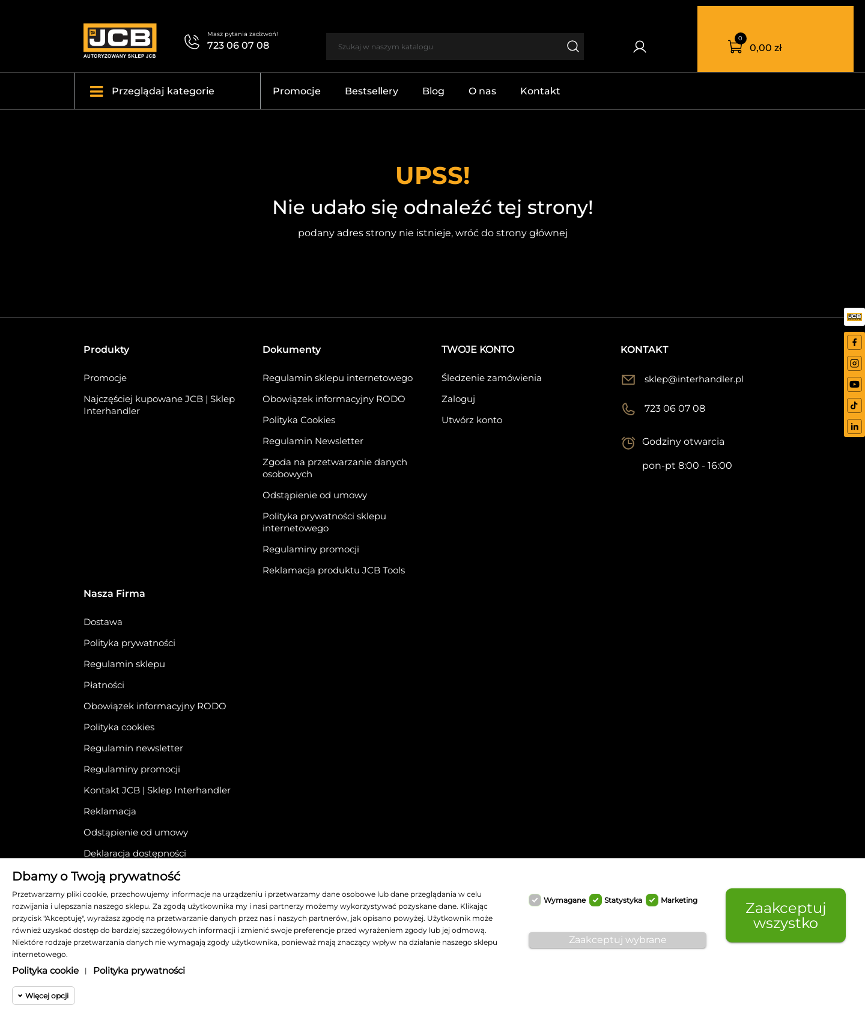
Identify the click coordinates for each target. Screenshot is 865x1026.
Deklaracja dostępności (134, 853)
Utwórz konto (472, 420)
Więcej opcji (46, 995)
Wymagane (565, 900)
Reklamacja (109, 811)
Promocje (105, 377)
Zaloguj (458, 399)
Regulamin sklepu (124, 664)
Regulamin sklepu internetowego (338, 377)
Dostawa (103, 622)
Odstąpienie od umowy (315, 495)
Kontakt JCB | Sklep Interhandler (157, 790)
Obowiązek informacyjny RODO (334, 399)
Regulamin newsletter (133, 748)
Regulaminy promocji (311, 549)
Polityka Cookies (299, 420)
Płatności (103, 685)
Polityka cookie (45, 970)
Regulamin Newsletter (313, 441)
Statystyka (623, 900)
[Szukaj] (443, 46)
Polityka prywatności (129, 643)
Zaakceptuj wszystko (786, 915)
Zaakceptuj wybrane (618, 939)
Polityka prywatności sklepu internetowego (324, 522)
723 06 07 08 (238, 45)
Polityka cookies (118, 727)
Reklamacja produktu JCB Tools (334, 570)
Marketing (679, 900)
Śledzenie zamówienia (492, 377)
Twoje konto (478, 349)
